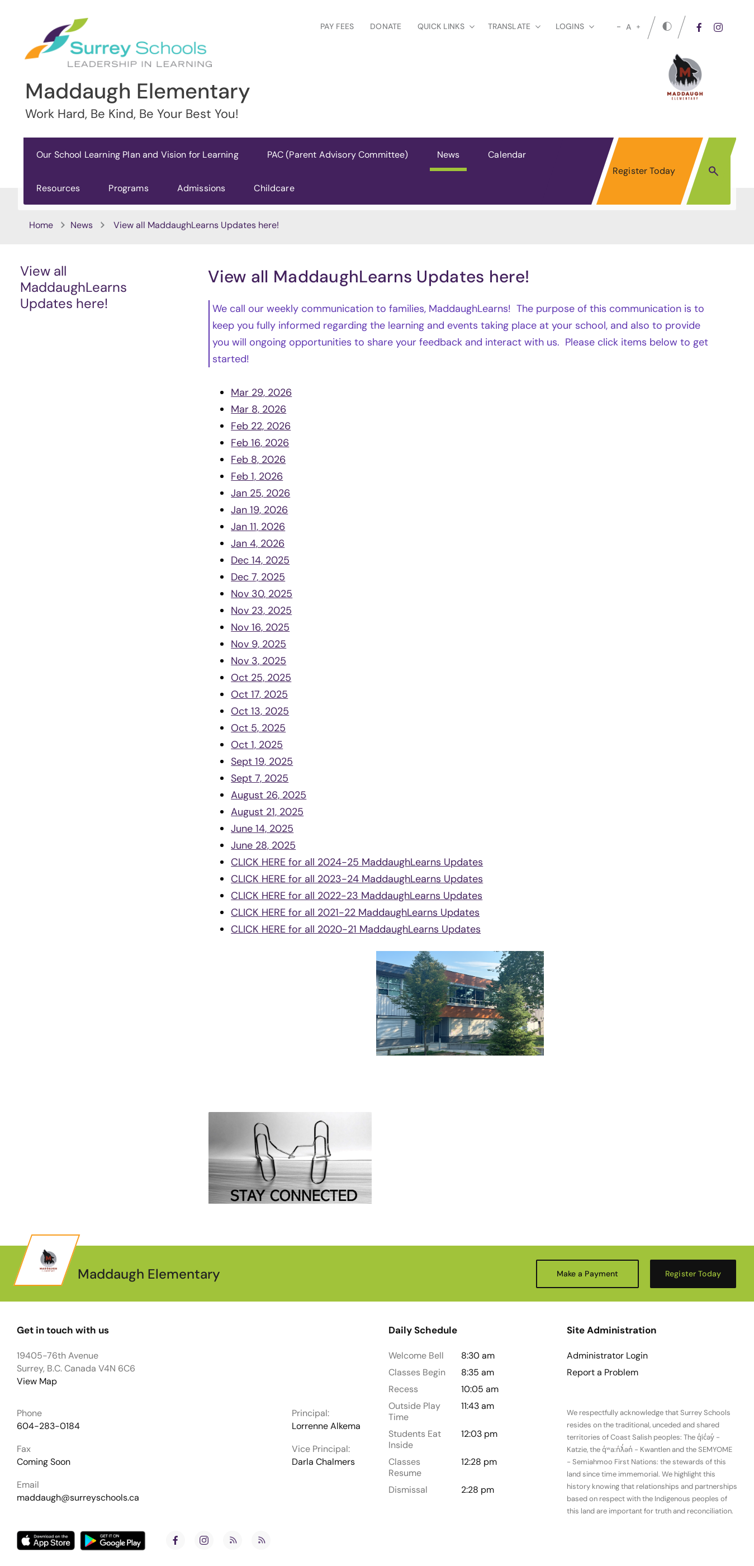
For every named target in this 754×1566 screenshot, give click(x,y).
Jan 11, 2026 (258, 526)
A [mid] (628, 27)
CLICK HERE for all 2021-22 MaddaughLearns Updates (355, 912)
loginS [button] (575, 26)
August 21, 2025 (267, 812)
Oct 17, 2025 (259, 694)
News (448, 154)
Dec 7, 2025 (258, 577)
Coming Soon (43, 1462)
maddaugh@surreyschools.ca (78, 1497)
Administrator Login (607, 1355)
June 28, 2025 (263, 845)
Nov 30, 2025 (261, 593)
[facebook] (699, 27)
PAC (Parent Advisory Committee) (338, 154)
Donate (385, 26)
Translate (514, 26)
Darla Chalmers (323, 1462)
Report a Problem (602, 1372)
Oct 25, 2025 (261, 677)
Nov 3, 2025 (258, 661)
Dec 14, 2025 (260, 560)
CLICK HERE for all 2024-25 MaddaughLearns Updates (357, 862)
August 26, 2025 (268, 795)
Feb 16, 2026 (260, 443)
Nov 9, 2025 (258, 644)
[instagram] (718, 27)
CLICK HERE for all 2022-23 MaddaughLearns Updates (356, 895)
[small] (618, 26)
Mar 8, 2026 (258, 409)
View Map (37, 1381)
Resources (58, 188)
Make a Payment (588, 1274)
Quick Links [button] (446, 26)
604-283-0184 (48, 1426)
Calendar (507, 154)
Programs (128, 188)
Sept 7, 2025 (259, 778)
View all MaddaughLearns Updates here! (73, 287)
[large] (638, 26)
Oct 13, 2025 (260, 711)
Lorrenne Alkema (326, 1426)
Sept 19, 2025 (262, 761)
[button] (713, 170)
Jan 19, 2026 (259, 510)
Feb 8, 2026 (258, 459)
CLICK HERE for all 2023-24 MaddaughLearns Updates (357, 879)
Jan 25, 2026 (260, 493)
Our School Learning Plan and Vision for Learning (137, 154)
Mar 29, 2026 (261, 392)
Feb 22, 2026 (261, 426)
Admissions (201, 188)
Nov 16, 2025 (260, 627)
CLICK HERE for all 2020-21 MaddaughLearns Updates (356, 929)
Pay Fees (337, 26)
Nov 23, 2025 (261, 610)
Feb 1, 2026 (257, 476)
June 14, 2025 (262, 828)
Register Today (644, 171)
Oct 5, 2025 (258, 728)
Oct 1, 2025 (257, 744)
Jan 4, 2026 (257, 543)
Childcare (274, 188)
